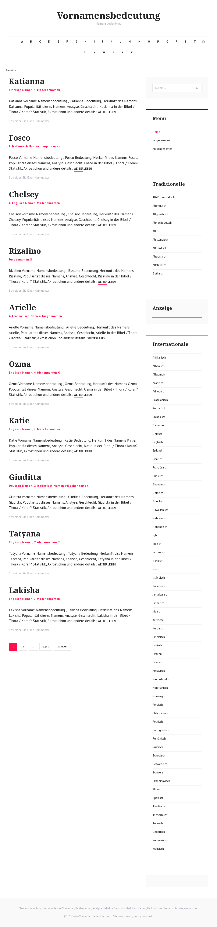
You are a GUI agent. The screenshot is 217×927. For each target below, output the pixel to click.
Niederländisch (162, 679)
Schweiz (158, 772)
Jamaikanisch (160, 594)
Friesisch (158, 476)
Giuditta (25, 477)
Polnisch (158, 721)
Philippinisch (160, 713)
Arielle (22, 307)
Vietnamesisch (161, 840)
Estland (157, 450)
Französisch (160, 467)
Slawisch (158, 789)
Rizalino (25, 251)
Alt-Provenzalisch (164, 197)
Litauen (157, 654)
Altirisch (157, 231)
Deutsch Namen (20, 486)
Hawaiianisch (160, 510)
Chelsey (24, 194)
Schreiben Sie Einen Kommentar (29, 121)
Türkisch (158, 823)
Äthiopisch (159, 391)
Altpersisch (159, 256)
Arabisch (158, 383)
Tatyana (24, 533)
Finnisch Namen (20, 90)
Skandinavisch (161, 781)
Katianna (27, 81)
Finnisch (157, 459)
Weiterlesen (107, 112)
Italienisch (159, 586)
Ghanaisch (159, 484)
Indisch (157, 544)
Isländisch (159, 577)
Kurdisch (158, 628)
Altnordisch (160, 248)
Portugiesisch (161, 730)
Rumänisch (159, 738)
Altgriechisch (160, 214)
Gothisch (158, 273)
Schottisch (159, 755)
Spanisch (158, 798)
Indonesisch (160, 552)
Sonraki (62, 646)
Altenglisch (159, 206)
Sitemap (118, 916)
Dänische (158, 425)
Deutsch (158, 434)
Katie (19, 420)
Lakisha (24, 590)
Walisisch (158, 849)
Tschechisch (160, 815)
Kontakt (147, 916)
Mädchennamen (48, 90)
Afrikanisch (159, 357)
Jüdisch (157, 611)
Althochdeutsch (162, 222)
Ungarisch (159, 832)
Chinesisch (159, 417)
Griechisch (159, 501)
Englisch (158, 442)
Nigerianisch (160, 688)
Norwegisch (160, 696)
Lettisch (157, 645)
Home (156, 132)
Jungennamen (50, 146)
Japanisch (158, 603)
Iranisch (157, 561)
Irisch (156, 569)
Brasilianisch (160, 400)
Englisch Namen (24, 203)
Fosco (19, 138)
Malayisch (159, 671)
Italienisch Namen (25, 146)
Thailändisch (160, 806)
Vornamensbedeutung (108, 16)
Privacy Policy (133, 916)
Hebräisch (159, 518)
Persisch (158, 705)
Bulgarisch (159, 408)
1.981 (46, 646)
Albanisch (158, 366)
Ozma (20, 364)
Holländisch (160, 527)
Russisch (158, 747)
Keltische (158, 620)
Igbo (156, 535)
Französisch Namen (26, 316)
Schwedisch (160, 764)
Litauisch (158, 662)
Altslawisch (159, 265)
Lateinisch (159, 637)
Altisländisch (160, 239)
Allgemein (159, 374)
